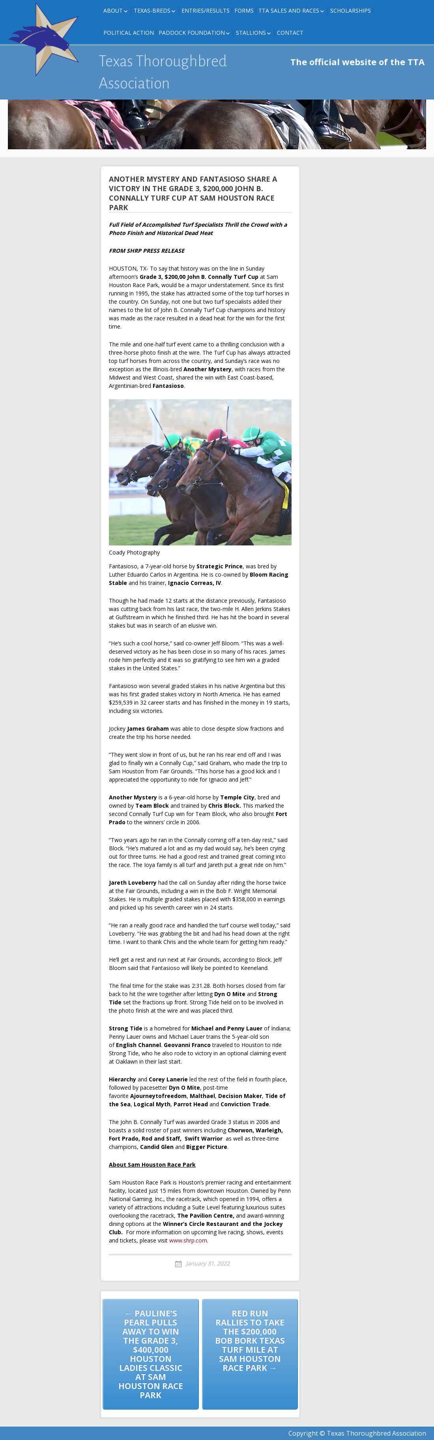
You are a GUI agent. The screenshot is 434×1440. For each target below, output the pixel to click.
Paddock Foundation (192, 32)
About (113, 10)
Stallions (251, 32)
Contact (290, 32)
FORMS (244, 10)
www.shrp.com (188, 1240)
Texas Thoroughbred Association (163, 72)
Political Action (128, 32)
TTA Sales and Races (288, 10)
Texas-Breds (152, 10)
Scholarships (350, 10)
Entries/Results (205, 10)
